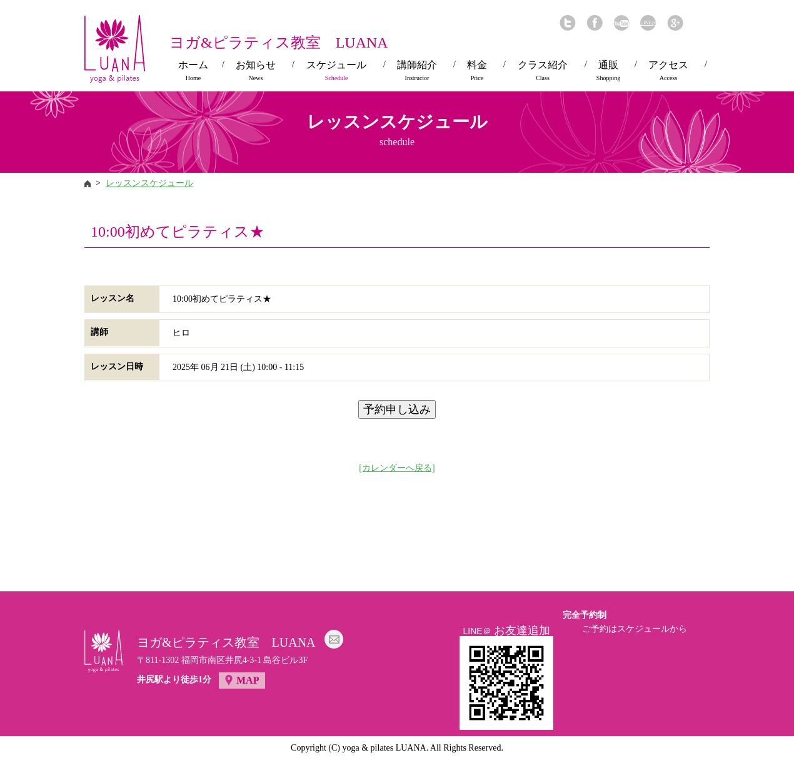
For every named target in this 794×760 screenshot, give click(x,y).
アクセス (668, 70)
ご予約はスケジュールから (634, 629)
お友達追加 (522, 630)
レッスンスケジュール (149, 183)
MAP (247, 680)
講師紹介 (417, 70)
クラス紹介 (542, 70)
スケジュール (336, 70)
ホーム (193, 70)
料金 (477, 70)
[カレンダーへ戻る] (397, 468)
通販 (608, 70)
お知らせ (256, 70)
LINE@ (648, 23)
